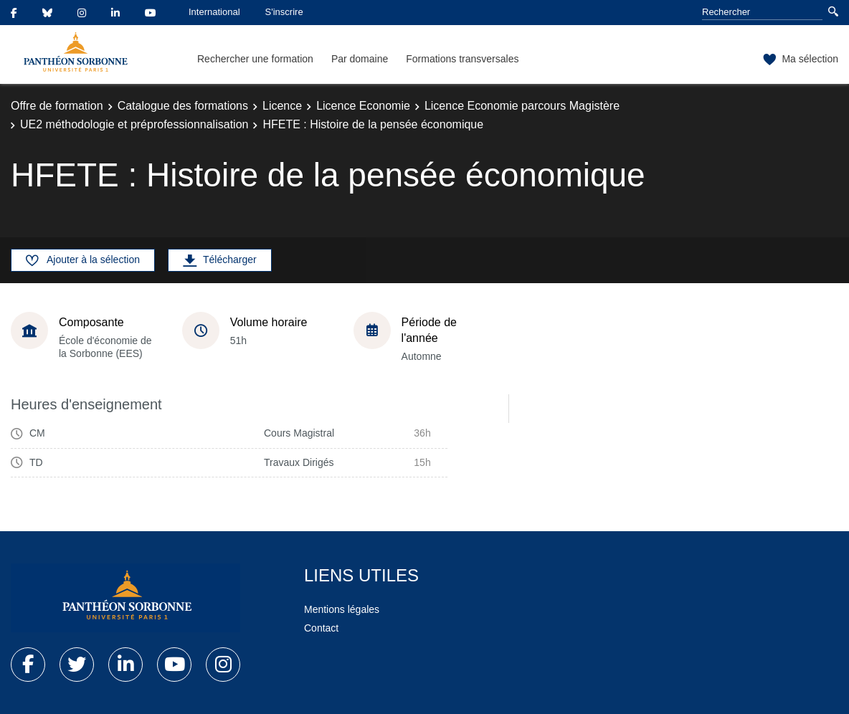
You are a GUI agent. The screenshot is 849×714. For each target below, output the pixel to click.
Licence (282, 106)
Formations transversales (462, 59)
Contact (321, 628)
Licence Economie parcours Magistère (522, 106)
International (214, 11)
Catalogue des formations (183, 106)
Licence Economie (363, 106)
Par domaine (359, 59)
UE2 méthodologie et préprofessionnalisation (134, 124)
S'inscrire (284, 11)
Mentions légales (341, 609)
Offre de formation (57, 106)
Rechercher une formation (255, 59)
